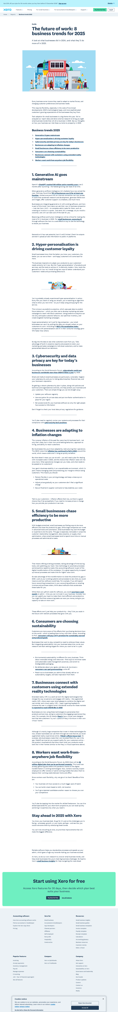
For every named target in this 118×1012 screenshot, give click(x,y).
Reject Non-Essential (85, 1003)
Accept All (85, 1008)
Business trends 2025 (25, 14)
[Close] (103, 999)
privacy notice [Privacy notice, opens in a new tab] (25, 1006)
